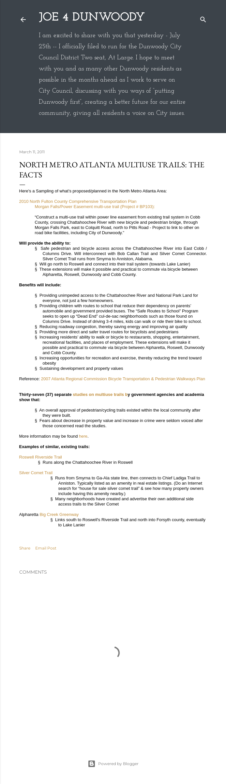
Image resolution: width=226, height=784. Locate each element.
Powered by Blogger (113, 764)
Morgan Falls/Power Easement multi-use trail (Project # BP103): (95, 206)
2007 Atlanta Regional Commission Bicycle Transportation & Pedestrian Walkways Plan (123, 378)
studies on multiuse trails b (100, 394)
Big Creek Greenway (59, 514)
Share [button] (24, 548)
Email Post (45, 548)
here (83, 436)
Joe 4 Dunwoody (92, 17)
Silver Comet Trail (36, 472)
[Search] (203, 18)
